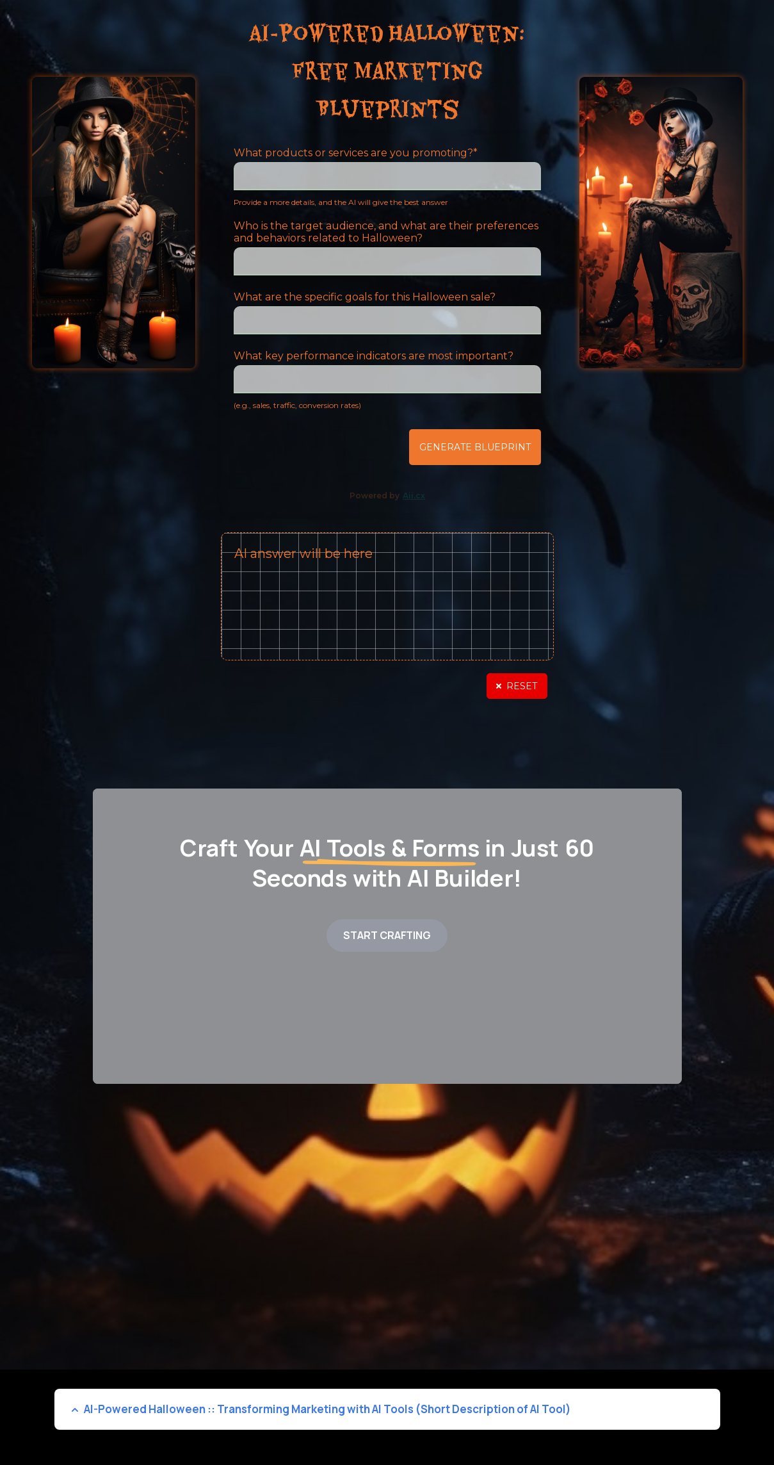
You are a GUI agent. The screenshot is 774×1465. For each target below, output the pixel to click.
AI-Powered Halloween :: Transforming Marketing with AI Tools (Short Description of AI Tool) (327, 1409)
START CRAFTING (386, 935)
